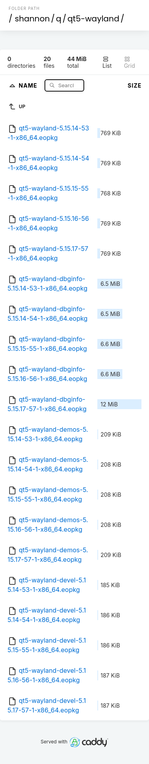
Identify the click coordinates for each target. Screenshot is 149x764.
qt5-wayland (93, 18)
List (107, 62)
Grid (129, 62)
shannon (32, 18)
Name (29, 85)
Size (134, 85)
